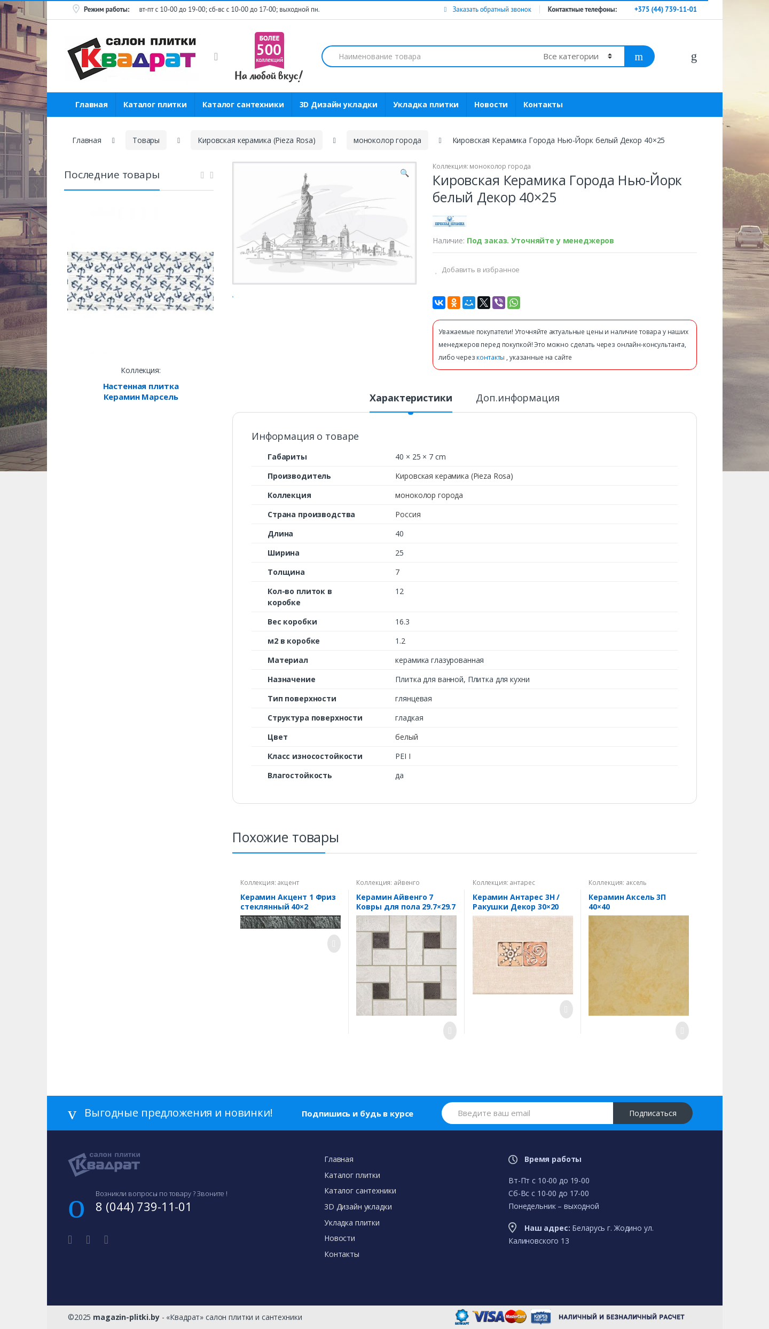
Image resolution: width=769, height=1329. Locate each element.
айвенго (407, 882)
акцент (288, 882)
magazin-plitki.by (126, 1317)
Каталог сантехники (243, 104)
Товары (146, 140)
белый (406, 737)
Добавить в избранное (480, 269)
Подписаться (653, 1113)
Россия (407, 514)
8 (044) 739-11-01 (144, 1206)
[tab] (411, 402)
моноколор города (387, 140)
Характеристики (411, 398)
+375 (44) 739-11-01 (665, 9)
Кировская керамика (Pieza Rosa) (257, 140)
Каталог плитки (155, 104)
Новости (491, 104)
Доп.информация (517, 398)
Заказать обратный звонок (487, 9)
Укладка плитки (426, 104)
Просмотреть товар (331, 944)
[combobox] (426, 56)
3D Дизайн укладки (339, 104)
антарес (522, 882)
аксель (636, 882)
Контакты (543, 104)
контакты (491, 357)
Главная (91, 104)
